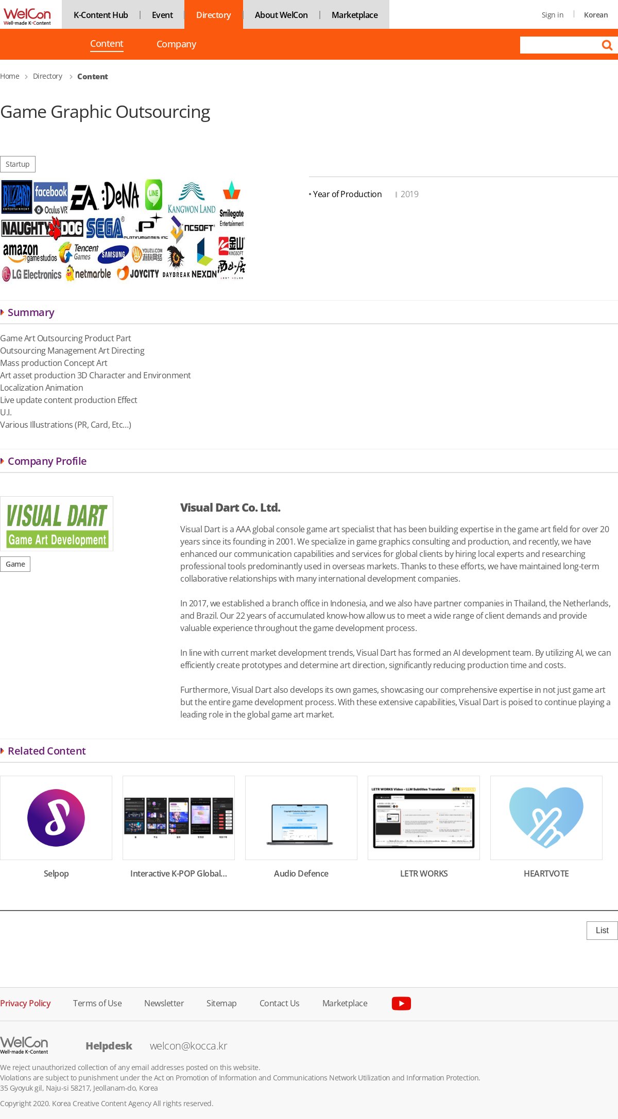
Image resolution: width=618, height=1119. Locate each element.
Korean (596, 15)
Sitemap (222, 1002)
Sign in (553, 15)
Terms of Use (97, 1002)
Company (176, 44)
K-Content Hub (101, 15)
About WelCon (281, 15)
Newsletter (164, 1002)
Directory (213, 15)
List (602, 930)
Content (107, 44)
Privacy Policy (25, 1002)
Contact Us (280, 1002)
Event (162, 15)
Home (9, 76)
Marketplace (355, 15)
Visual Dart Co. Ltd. (230, 507)
